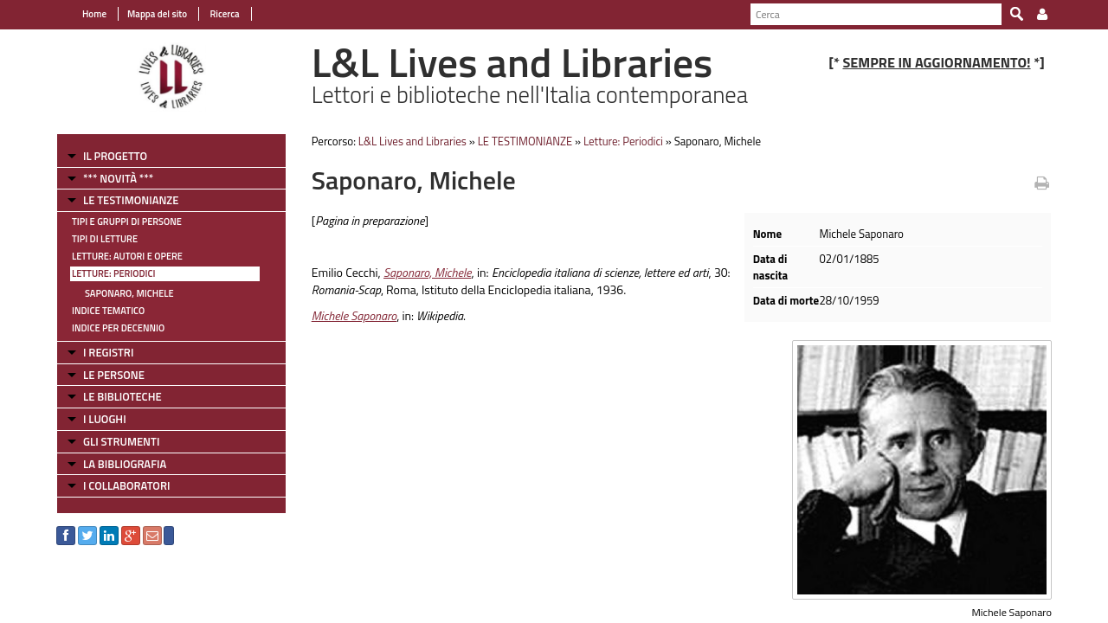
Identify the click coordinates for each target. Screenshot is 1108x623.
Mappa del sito (157, 14)
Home (94, 14)
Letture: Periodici (113, 273)
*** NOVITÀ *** (118, 178)
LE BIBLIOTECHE (122, 396)
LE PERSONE (114, 374)
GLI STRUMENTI (121, 441)
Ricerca (224, 14)
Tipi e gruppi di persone (127, 221)
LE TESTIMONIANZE (130, 200)
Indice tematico (108, 311)
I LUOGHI (104, 418)
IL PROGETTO (115, 155)
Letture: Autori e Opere (127, 256)
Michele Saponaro (354, 315)
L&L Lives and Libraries (412, 141)
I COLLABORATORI (126, 485)
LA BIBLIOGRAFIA (124, 463)
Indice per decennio (118, 328)
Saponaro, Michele (129, 293)
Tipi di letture (105, 239)
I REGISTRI (108, 352)
